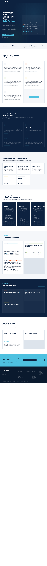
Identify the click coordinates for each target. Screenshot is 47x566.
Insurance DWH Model (34, 373)
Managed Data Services (27, 373)
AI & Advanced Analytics (20, 376)
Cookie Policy (9, 381)
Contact (40, 374)
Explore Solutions (8, 34)
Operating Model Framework (34, 378)
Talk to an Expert (34, 97)
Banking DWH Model (34, 371)
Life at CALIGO (41, 373)
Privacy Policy (4, 381)
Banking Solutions (8, 223)
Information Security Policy (15, 381)
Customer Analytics (20, 374)
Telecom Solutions (37, 223)
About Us (40, 371)
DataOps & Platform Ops (27, 371)
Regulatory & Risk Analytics (20, 373)
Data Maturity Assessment (34, 376)
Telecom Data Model (34, 374)
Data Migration (27, 374)
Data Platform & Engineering (20, 371)
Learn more (6, 183)
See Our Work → (7, 37)
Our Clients (40, 372)
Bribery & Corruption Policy (24, 381)
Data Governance (20, 377)
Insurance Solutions (22, 223)
